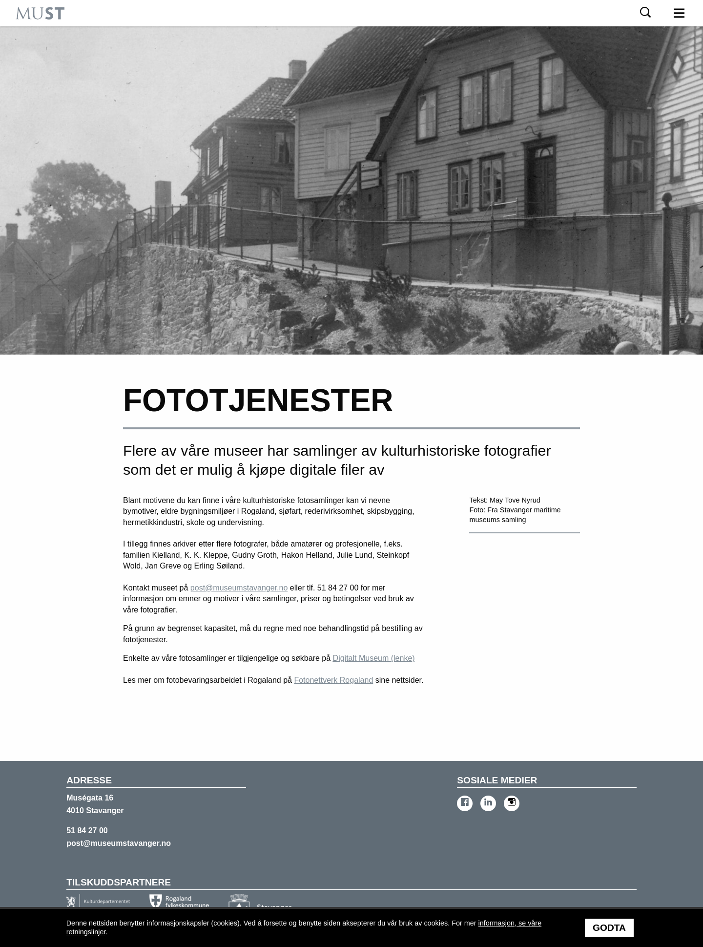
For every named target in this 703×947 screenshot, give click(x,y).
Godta (609, 928)
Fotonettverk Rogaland (333, 680)
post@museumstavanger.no (239, 588)
